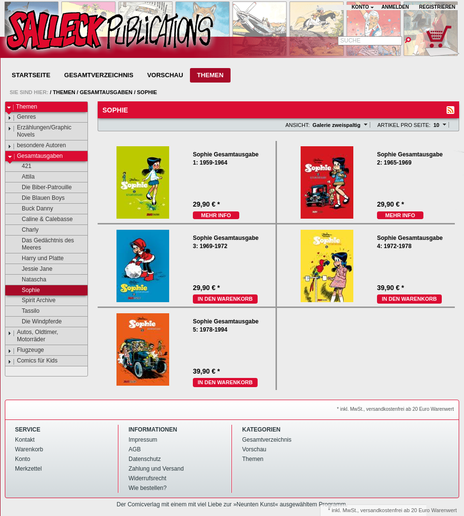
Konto (22, 459)
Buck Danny (33, 209)
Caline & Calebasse (42, 219)
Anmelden (395, 7)
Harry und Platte (38, 259)
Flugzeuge (26, 350)
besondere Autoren (37, 146)
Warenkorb (29, 449)
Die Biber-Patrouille (42, 188)
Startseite (31, 75)
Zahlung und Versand (156, 468)
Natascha (29, 280)
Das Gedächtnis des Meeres (43, 244)
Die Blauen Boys (39, 198)
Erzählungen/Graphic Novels (40, 131)
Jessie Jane (32, 269)
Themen (210, 75)
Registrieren (437, 7)
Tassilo (26, 311)
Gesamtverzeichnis (98, 75)
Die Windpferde (37, 322)
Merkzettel (28, 468)
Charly (26, 230)
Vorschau (165, 75)
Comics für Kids (33, 361)
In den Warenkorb (225, 299)
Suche (350, 40)
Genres (22, 117)
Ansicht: (297, 125)
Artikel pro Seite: (404, 125)
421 (22, 166)
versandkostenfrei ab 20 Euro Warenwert (408, 510)
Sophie (147, 92)
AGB (135, 449)
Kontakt (25, 439)
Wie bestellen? (148, 488)
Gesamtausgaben (106, 92)
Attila (24, 177)
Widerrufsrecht (147, 478)
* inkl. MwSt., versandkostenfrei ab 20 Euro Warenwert (395, 409)
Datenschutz (145, 459)
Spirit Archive (34, 301)
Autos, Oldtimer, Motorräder (33, 336)
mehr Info (216, 215)
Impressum (143, 439)
